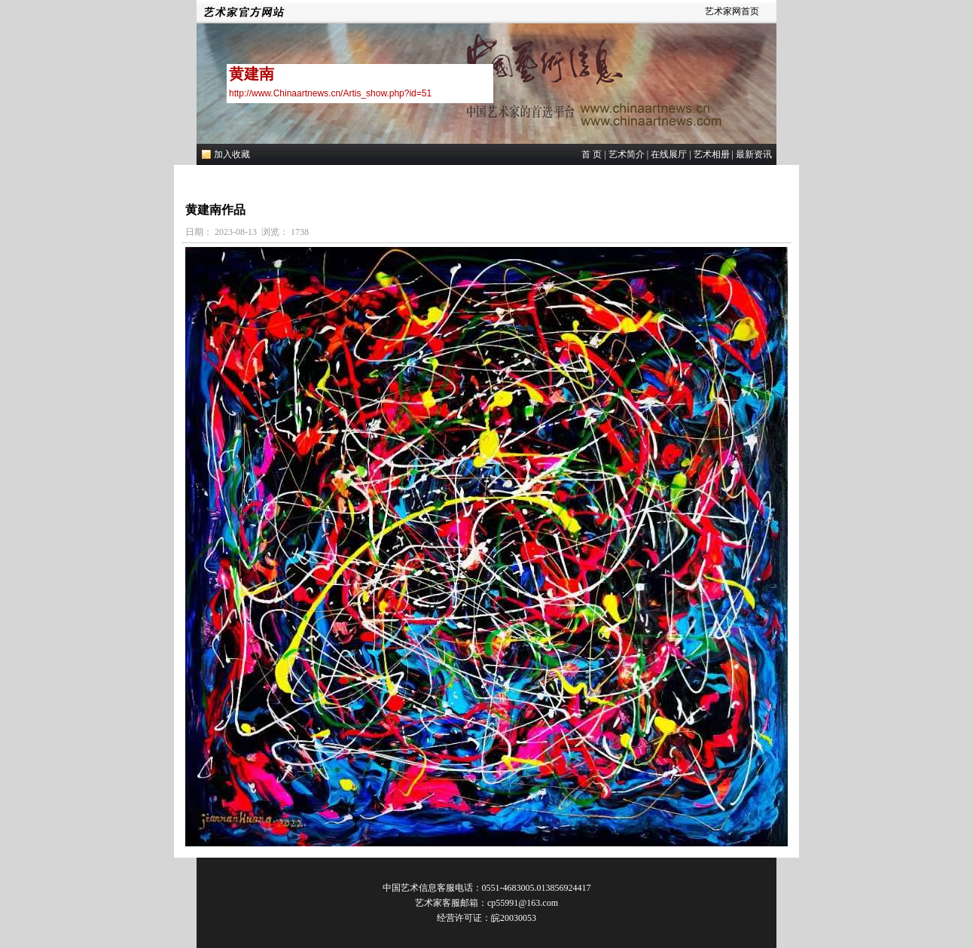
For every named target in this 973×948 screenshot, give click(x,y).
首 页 (591, 154)
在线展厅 (669, 154)
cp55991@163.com (522, 903)
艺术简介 (627, 154)
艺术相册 (712, 154)
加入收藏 (232, 154)
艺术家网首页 (732, 11)
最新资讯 (754, 154)
